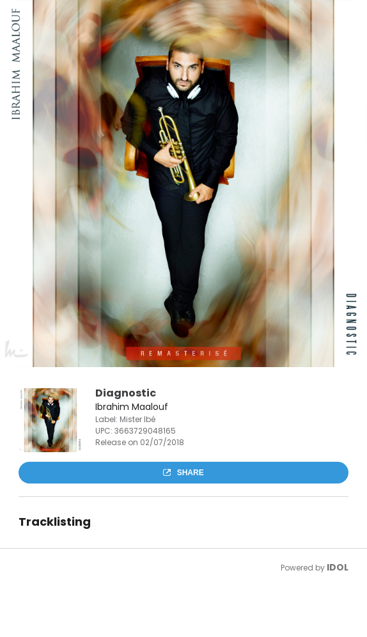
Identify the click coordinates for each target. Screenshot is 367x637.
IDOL (337, 567)
